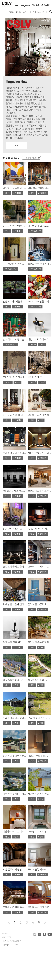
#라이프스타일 (35, 231)
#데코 (42, 344)
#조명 (42, 382)
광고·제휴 (45, 5)
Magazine (25, 5)
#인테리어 (17, 193)
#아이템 (32, 344)
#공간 (6, 193)
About (16, 5)
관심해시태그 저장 (32, 158)
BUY (16, 145)
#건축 (40, 420)
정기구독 (35, 5)
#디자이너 (17, 647)
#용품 (17, 382)
